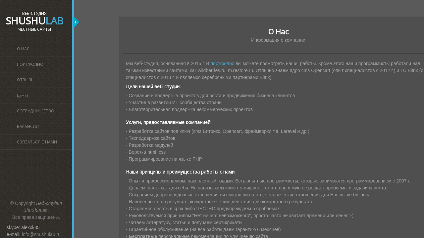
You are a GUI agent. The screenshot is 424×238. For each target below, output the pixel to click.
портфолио (223, 63)
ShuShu (34, 20)
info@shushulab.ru (41, 234)
